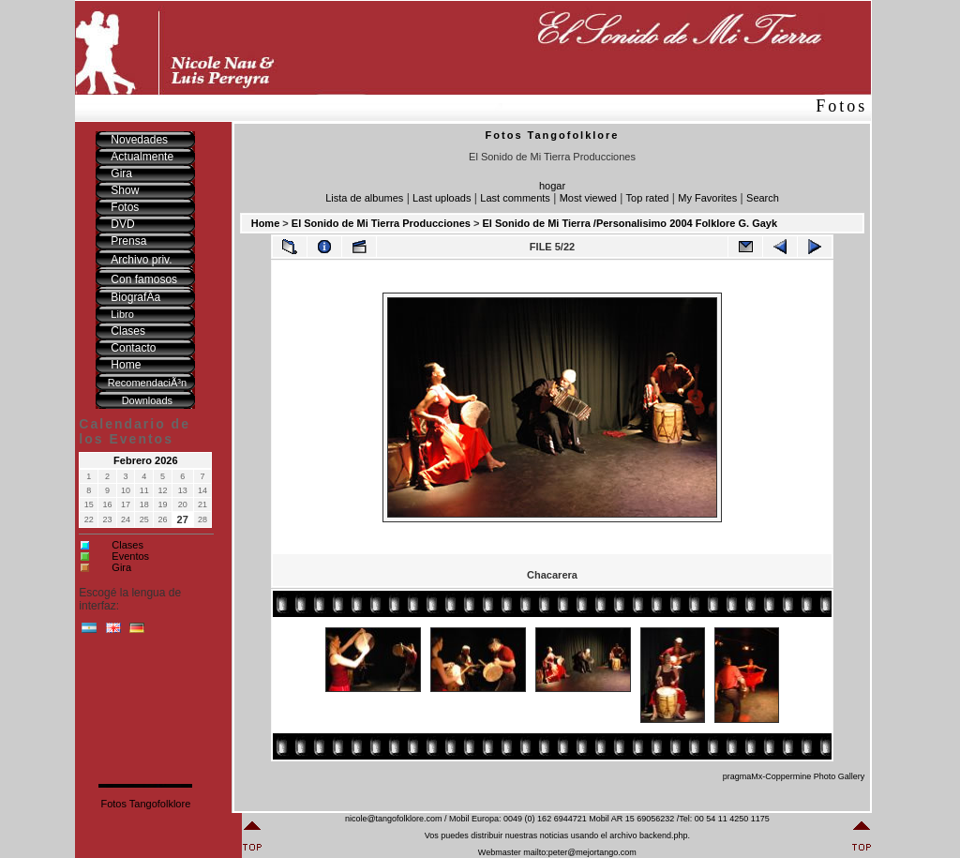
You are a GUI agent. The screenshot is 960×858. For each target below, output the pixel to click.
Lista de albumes (364, 197)
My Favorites (707, 197)
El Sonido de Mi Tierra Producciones (381, 223)
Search (762, 197)
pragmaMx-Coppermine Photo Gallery (794, 776)
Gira (121, 567)
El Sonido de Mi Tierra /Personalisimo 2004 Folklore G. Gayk (629, 223)
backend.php (663, 835)
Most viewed (588, 197)
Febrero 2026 (145, 460)
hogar (552, 185)
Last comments (515, 197)
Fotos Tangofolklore (145, 803)
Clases (127, 544)
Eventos (130, 556)
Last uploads (441, 197)
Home (265, 223)
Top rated (647, 197)
